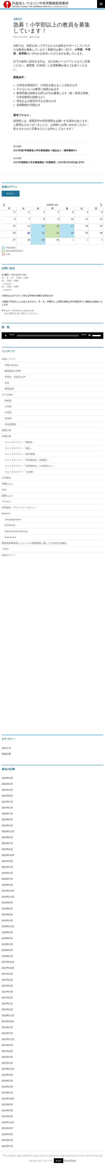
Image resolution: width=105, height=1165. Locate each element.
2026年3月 (7, 777)
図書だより (7, 495)
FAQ (4, 489)
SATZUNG (10, 525)
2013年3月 (7, 1116)
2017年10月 (8, 967)
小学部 (8, 406)
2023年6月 (7, 849)
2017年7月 (7, 973)
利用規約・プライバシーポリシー (19, 507)
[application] (52, 335)
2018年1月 (7, 956)
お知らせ (18, 19)
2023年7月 (7, 843)
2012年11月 (8, 1122)
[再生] (6, 335)
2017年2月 (7, 1003)
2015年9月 (7, 1045)
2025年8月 (7, 795)
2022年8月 (7, 861)
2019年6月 (7, 914)
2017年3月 (7, 997)
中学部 (8, 412)
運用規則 (9, 388)
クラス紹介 (7, 394)
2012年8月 (7, 1134)
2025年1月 (7, 807)
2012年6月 (7, 1140)
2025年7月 (7, 801)
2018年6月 (7, 938)
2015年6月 (7, 1051)
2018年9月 (7, 932)
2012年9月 (7, 1128)
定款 (7, 382)
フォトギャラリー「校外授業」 (21, 454)
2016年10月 (8, 1021)
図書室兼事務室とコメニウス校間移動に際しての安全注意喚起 (34, 543)
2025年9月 (7, 789)
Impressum (10, 537)
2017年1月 (7, 1009)
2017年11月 (8, 961)
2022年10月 (8, 855)
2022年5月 (7, 872)
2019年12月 (8, 890)
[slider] (48, 335)
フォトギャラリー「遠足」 (18, 448)
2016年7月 (7, 1033)
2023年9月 (7, 837)
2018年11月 (8, 926)
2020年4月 (7, 884)
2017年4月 (7, 991)
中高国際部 (10, 424)
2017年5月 (7, 985)
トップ (5, 577)
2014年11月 (8, 1068)
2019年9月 (7, 902)
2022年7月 (7, 867)
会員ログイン (9, 554)
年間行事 (6, 436)
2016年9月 (7, 1027)
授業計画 (6, 430)
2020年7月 (7, 878)
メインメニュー (101, 4)
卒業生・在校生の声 (15, 376)
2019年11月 (8, 896)
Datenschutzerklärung (16, 531)
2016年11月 (8, 1015)
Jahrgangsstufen (13, 519)
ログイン (11, 193)
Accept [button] (58, 1161)
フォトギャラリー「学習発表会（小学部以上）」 (30, 465)
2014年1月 (7, 1092)
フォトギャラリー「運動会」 (20, 442)
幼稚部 (8, 400)
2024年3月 (7, 819)
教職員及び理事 (13, 370)
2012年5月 (7, 1146)
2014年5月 (7, 1080)
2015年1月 (7, 1062)
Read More (70, 1160)
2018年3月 (7, 950)
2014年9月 (7, 1074)
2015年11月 (8, 1039)
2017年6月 (7, 979)
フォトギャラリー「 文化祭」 (20, 471)
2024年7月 (7, 813)
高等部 (8, 418)
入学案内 (6, 477)
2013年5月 (7, 1104)
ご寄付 (5, 549)
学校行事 (6, 753)
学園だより (7, 483)
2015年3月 (7, 1056)
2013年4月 (7, 1110)
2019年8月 (7, 908)
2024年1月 (7, 825)
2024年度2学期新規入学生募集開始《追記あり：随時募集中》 (52, 148)
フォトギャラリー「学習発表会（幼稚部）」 (28, 459)
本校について (9, 359)
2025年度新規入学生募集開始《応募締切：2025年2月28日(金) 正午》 (52, 160)
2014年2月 (7, 1086)
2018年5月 (7, 944)
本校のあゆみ (12, 364)
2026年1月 (7, 783)
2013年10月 (8, 1098)
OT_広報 (35, 37)
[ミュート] (89, 335)
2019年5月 (7, 920)
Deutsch (6, 513)
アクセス (6, 501)
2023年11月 (8, 831)
